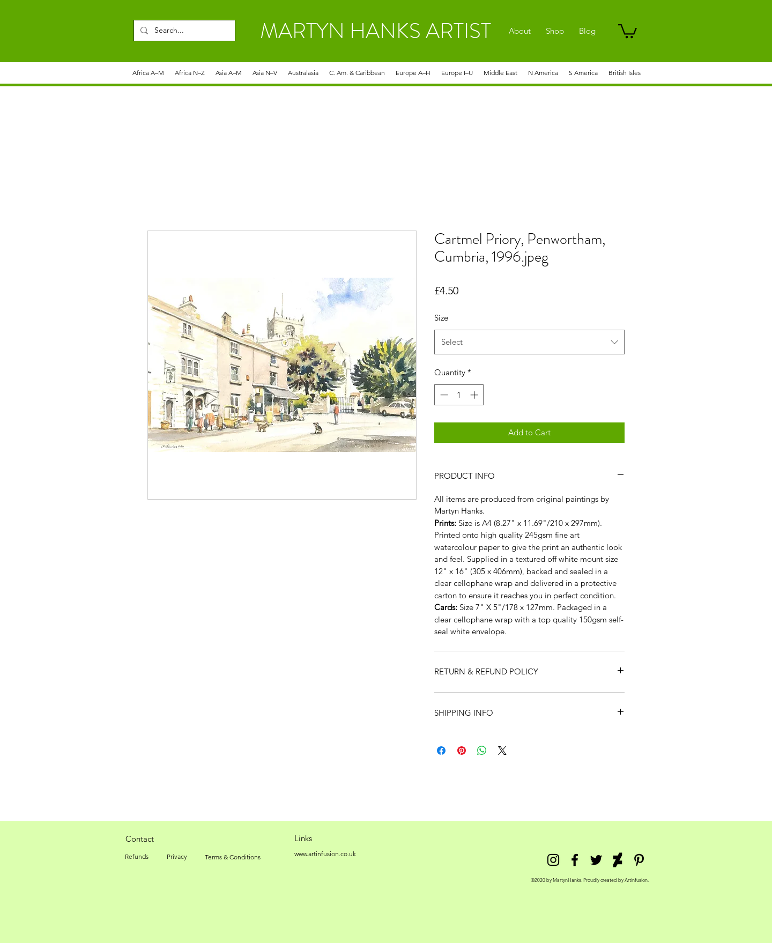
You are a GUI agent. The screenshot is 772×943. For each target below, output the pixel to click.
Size (441, 318)
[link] (627, 30)
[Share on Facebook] (441, 750)
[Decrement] (443, 395)
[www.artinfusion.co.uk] (325, 854)
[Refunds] (137, 856)
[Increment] (475, 395)
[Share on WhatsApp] (482, 750)
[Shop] (554, 31)
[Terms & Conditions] (233, 857)
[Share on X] (502, 750)
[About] (520, 31)
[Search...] (183, 30)
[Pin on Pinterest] (461, 750)
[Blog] (587, 31)
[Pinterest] (639, 860)
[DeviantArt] (618, 860)
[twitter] (596, 860)
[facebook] (575, 860)
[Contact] (139, 838)
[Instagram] (553, 860)
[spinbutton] (459, 395)
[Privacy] (177, 856)
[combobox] (529, 342)
